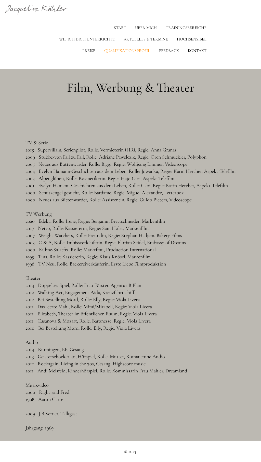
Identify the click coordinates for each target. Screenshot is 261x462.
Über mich (146, 27)
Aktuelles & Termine (146, 39)
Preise (88, 50)
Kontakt (197, 50)
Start (120, 27)
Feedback (169, 50)
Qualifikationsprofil (127, 50)
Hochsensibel (191, 39)
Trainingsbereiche (186, 27)
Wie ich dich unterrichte (87, 39)
